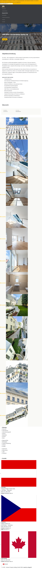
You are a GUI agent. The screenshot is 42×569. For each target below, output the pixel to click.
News (3, 438)
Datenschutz (5, 450)
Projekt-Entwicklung (6, 17)
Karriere (4, 436)
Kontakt (3, 21)
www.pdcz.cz (6, 529)
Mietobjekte (4, 15)
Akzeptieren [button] (10, 3)
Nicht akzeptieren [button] (4, 3)
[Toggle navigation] (38, 6)
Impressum (4, 448)
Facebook (4, 453)
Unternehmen (4, 10)
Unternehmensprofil (6, 432)
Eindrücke (5, 39)
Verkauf (3, 19)
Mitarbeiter (4, 435)
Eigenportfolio (5, 13)
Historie (3, 433)
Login (3, 451)
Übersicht (4, 8)
